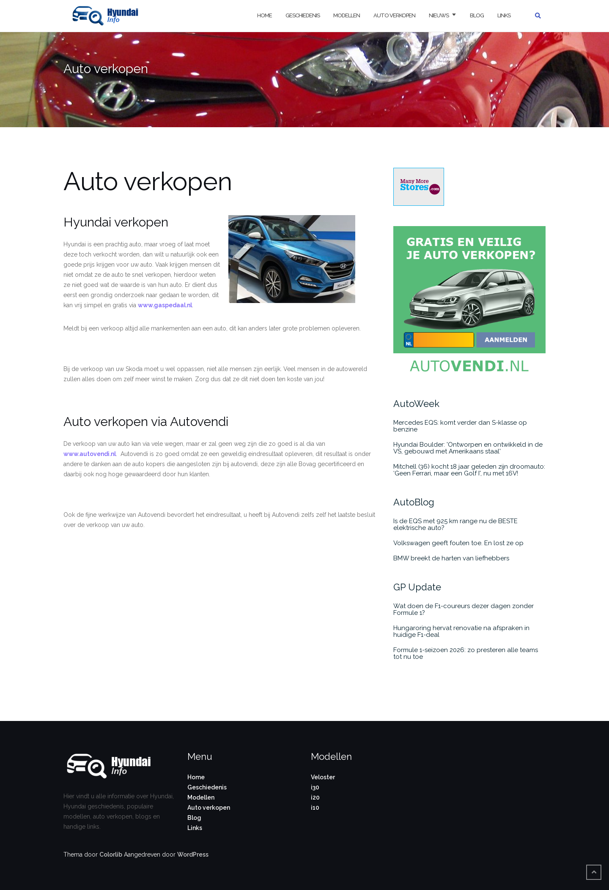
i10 (315, 807)
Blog (477, 15)
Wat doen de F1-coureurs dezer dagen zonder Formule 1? (463, 609)
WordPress (192, 854)
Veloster (323, 777)
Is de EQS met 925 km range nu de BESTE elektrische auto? (455, 524)
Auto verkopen (394, 15)
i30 (315, 787)
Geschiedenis (302, 15)
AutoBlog (413, 502)
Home (264, 15)
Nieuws (439, 15)
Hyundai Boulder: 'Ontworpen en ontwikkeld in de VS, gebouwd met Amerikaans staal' (468, 448)
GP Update (417, 587)
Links (503, 15)
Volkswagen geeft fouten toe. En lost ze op (458, 543)
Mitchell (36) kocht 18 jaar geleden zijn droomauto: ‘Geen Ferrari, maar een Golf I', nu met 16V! (469, 470)
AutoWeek (416, 403)
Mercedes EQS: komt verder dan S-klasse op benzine (460, 426)
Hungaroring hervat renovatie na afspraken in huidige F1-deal (461, 631)
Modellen (346, 15)
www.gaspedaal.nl (165, 305)
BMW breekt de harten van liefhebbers (451, 558)
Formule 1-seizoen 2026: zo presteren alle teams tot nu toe (465, 653)
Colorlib (110, 854)
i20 (315, 797)
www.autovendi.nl (89, 453)
